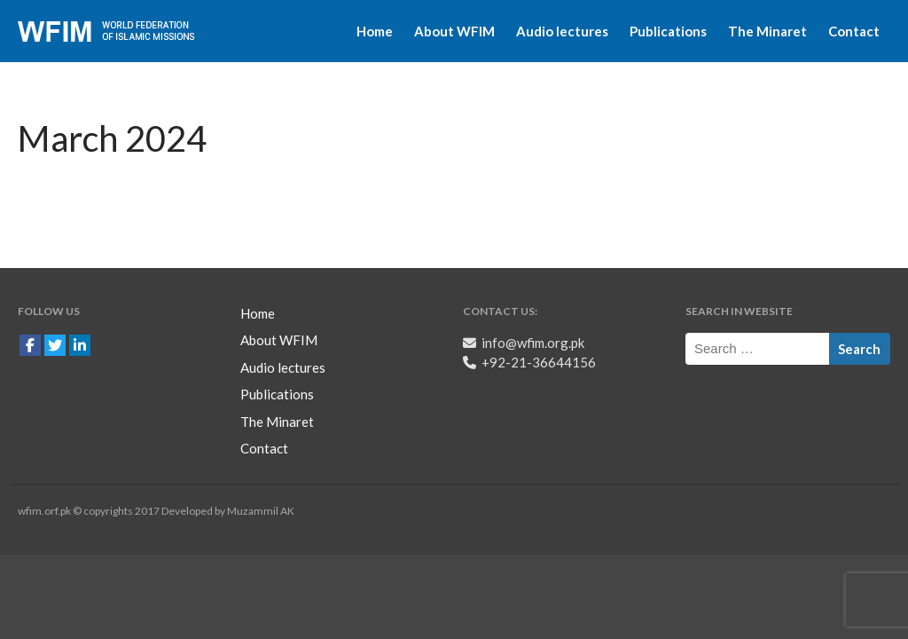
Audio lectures (562, 31)
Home (374, 31)
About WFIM (454, 31)
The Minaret (767, 31)
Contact (854, 31)
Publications (668, 31)
